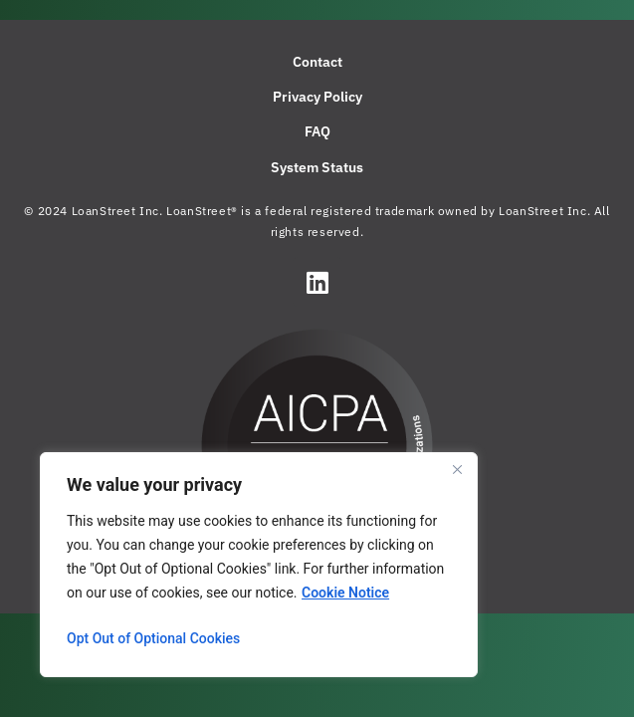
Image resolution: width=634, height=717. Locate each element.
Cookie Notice (345, 592)
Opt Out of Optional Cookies (153, 638)
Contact (317, 62)
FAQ (317, 131)
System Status (317, 167)
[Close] (457, 469)
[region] (259, 564)
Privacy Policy (317, 97)
